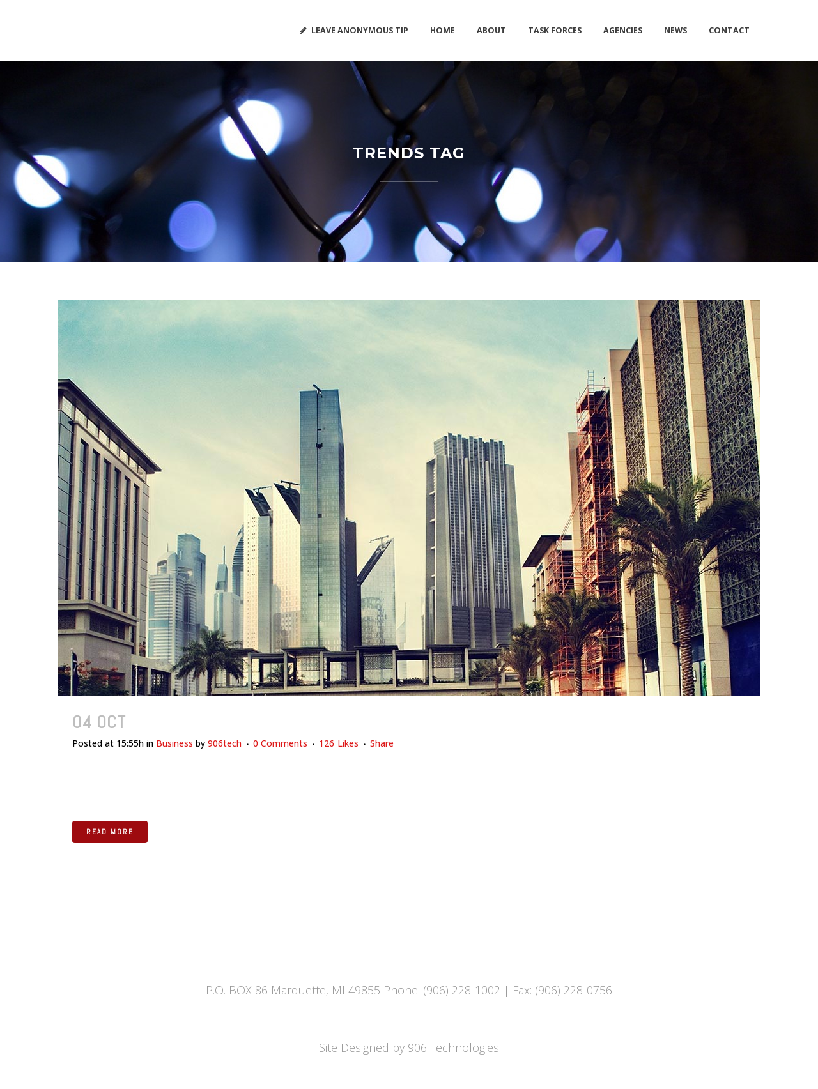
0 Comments (280, 743)
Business (174, 743)
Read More (110, 831)
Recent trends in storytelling (257, 722)
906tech (225, 743)
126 (339, 743)
